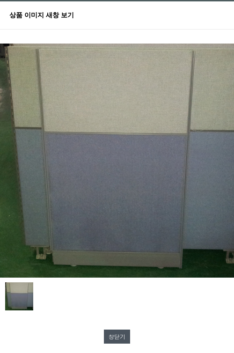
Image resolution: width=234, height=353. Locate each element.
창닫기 (117, 336)
